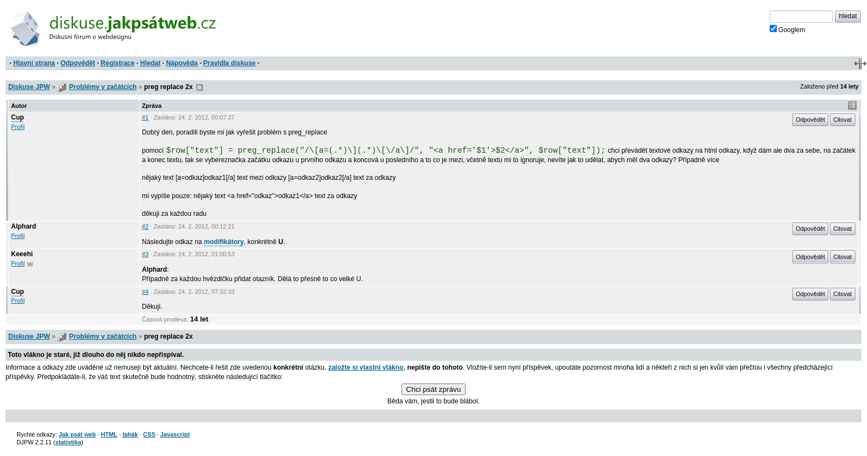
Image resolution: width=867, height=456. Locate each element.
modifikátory (224, 242)
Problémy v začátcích (103, 87)
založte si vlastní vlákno (366, 367)
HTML (109, 434)
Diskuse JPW (29, 87)
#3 (145, 254)
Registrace (117, 63)
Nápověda (181, 63)
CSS (149, 434)
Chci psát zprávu (433, 389)
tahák (130, 434)
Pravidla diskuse (229, 63)
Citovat (842, 119)
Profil (18, 126)
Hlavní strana (34, 63)
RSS (199, 87)
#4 (145, 291)
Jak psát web (77, 434)
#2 (145, 226)
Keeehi (22, 254)
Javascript (175, 434)
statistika (68, 442)
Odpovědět (77, 63)
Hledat (150, 63)
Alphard (23, 226)
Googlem (788, 29)
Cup (17, 117)
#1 (145, 117)
